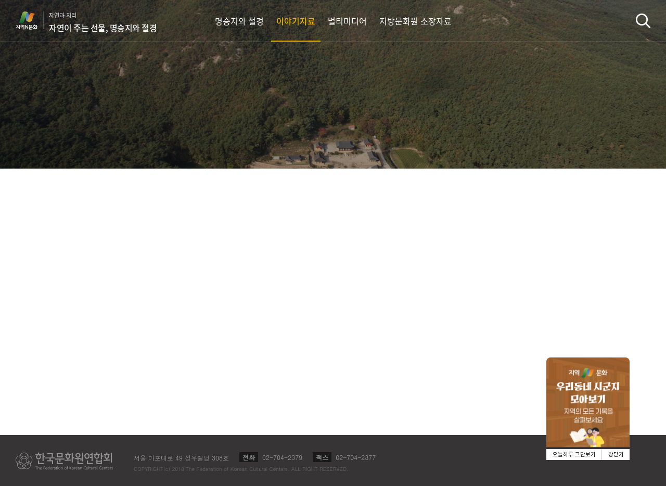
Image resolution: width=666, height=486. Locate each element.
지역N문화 (32, 20)
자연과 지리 (103, 22)
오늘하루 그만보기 (574, 454)
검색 (643, 20)
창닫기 (616, 454)
